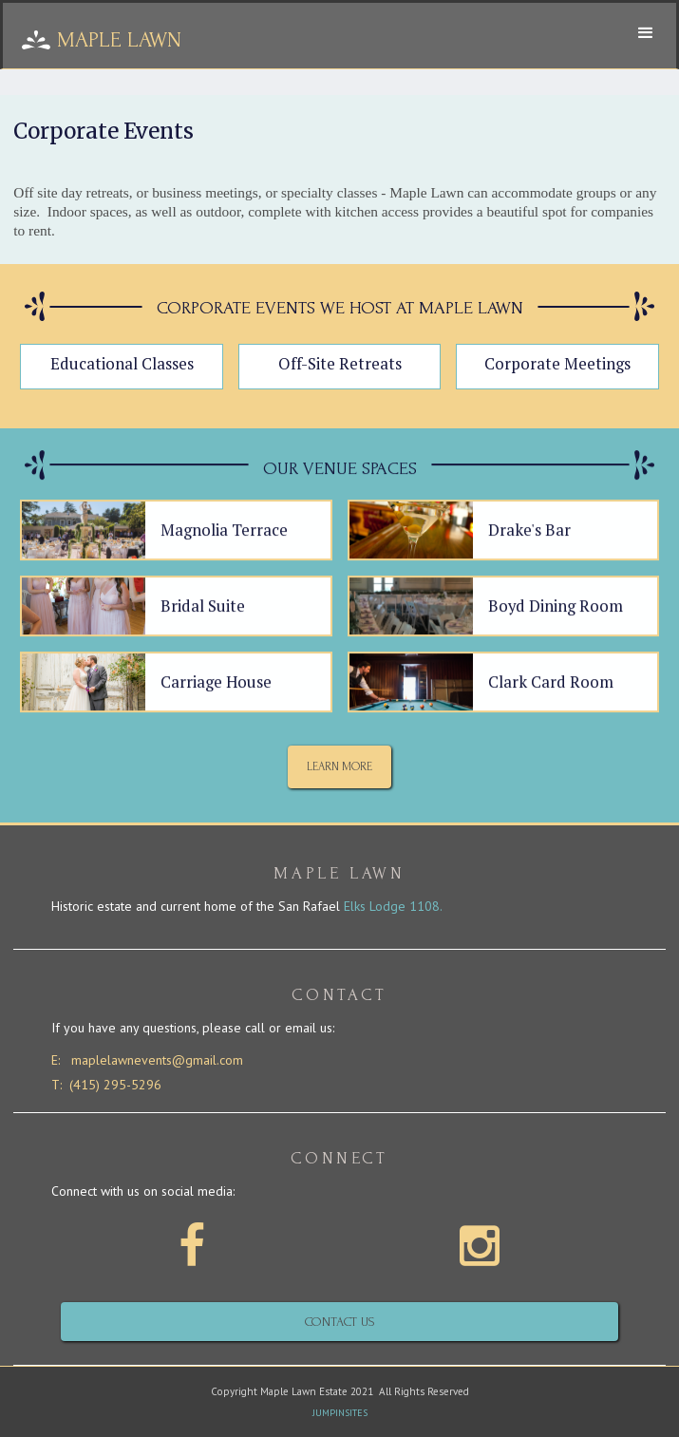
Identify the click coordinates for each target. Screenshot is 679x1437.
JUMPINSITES (340, 1413)
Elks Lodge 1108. (393, 906)
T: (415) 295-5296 (106, 1085)
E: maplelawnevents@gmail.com (147, 1060)
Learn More (339, 766)
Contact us (340, 1321)
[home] (290, 40)
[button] (646, 33)
